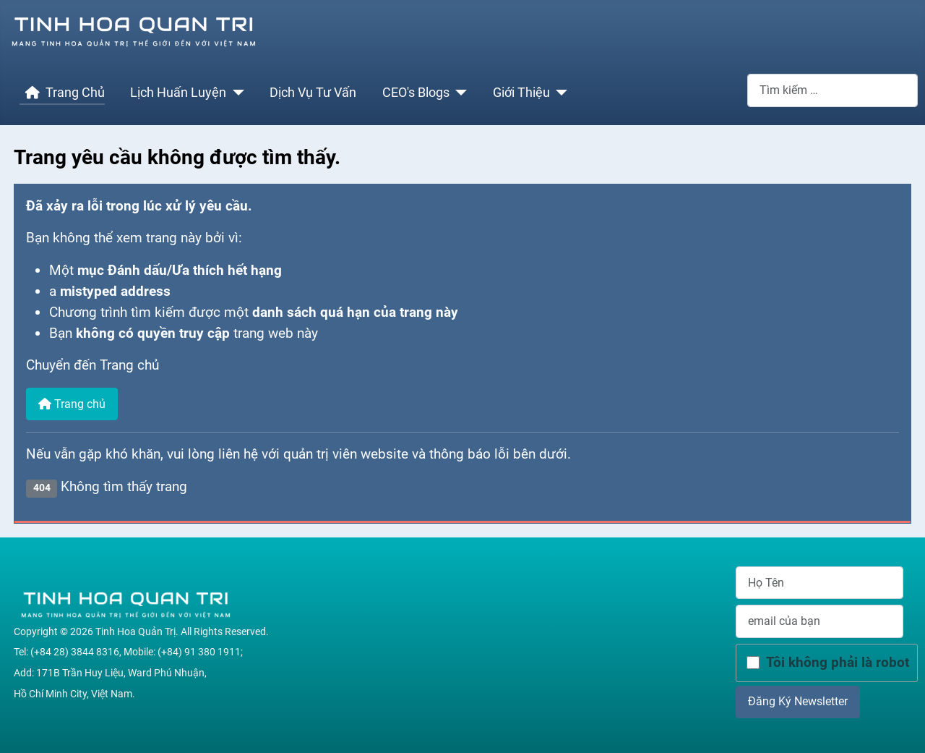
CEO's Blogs (415, 92)
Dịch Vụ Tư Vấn (313, 92)
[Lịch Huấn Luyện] (235, 92)
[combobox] (832, 90)
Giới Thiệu (521, 92)
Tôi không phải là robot (837, 662)
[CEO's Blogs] (458, 92)
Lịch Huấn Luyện (178, 92)
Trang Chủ (62, 92)
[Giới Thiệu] (559, 92)
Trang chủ (72, 404)
